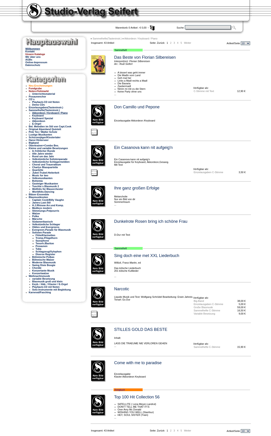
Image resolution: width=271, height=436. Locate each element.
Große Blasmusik (203, 307)
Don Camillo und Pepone (137, 107)
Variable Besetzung (204, 313)
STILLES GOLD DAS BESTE (140, 329)
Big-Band (199, 301)
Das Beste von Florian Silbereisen (145, 57)
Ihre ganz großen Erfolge (136, 188)
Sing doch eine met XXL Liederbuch (146, 255)
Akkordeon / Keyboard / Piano (140, 38)
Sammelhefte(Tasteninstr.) (107, 38)
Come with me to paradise (138, 363)
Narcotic (121, 289)
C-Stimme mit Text (204, 91)
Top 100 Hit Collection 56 (137, 397)
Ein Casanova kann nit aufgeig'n (143, 147)
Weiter (187, 42)
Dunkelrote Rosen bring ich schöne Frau (150, 221)
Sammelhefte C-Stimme (207, 310)
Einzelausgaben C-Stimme (208, 172)
